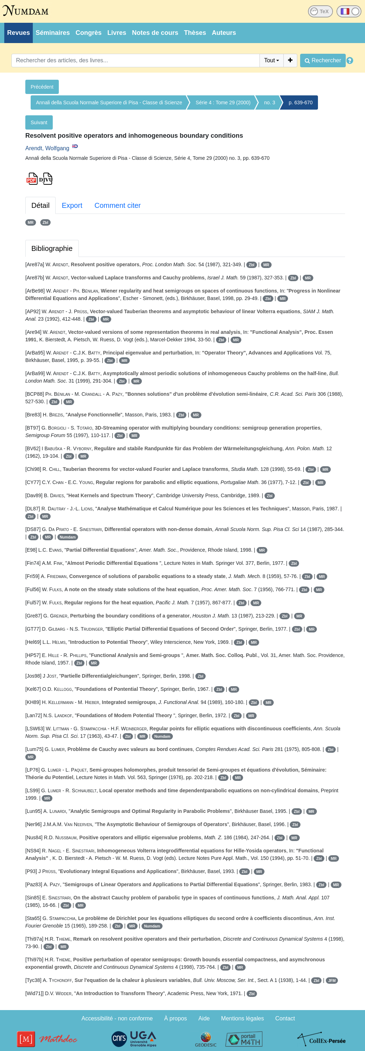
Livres (116, 32)
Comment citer (117, 205)
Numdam (68, 537)
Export (72, 205)
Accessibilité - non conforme (117, 1018)
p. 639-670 (301, 102)
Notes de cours (155, 32)
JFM (332, 980)
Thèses (195, 32)
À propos (175, 1018)
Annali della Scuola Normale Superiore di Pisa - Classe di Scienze (109, 102)
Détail (40, 205)
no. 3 (269, 102)
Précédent (42, 87)
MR (31, 222)
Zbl (45, 222)
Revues (18, 32)
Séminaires (53, 32)
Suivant (39, 122)
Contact (285, 1018)
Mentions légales (242, 1018)
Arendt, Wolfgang (47, 148)
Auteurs (224, 32)
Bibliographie (52, 248)
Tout (269, 60)
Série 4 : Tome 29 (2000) (223, 102)
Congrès (89, 32)
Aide (204, 1018)
